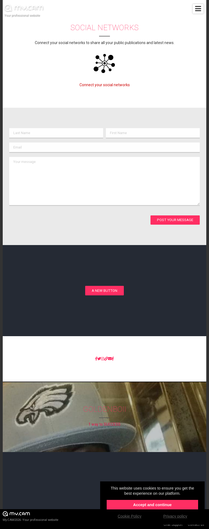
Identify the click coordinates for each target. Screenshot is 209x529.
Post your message (175, 220)
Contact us (196, 525)
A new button (104, 291)
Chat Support (173, 525)
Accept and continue (152, 505)
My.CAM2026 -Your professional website (30, 516)
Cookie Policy (129, 516)
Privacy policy (175, 516)
